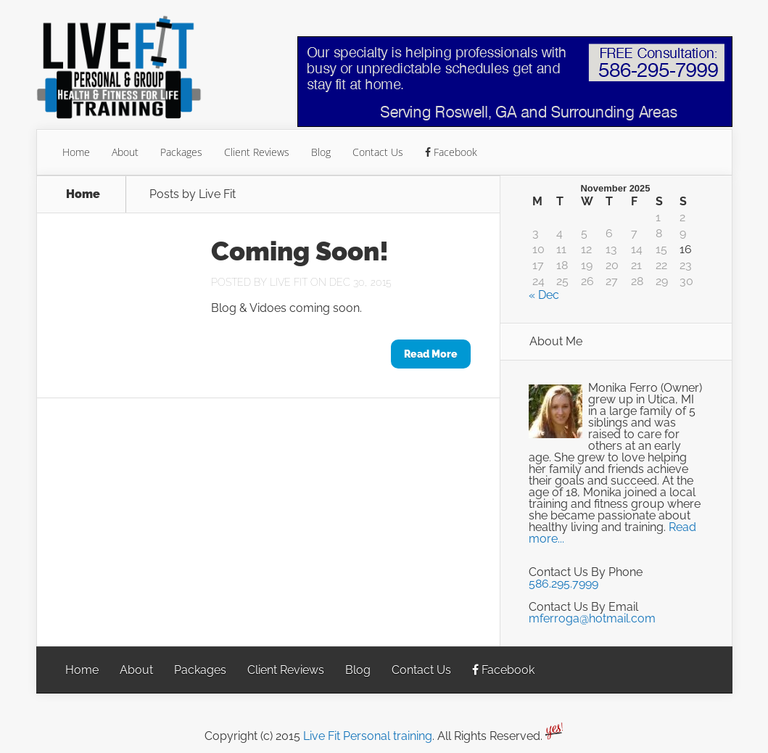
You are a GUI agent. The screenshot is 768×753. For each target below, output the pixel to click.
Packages (181, 152)
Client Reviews (256, 152)
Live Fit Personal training (367, 736)
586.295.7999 (563, 584)
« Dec (544, 295)
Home (76, 152)
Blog (321, 152)
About (125, 152)
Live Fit (288, 282)
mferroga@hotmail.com (592, 618)
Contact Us (377, 152)
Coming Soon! (300, 251)
